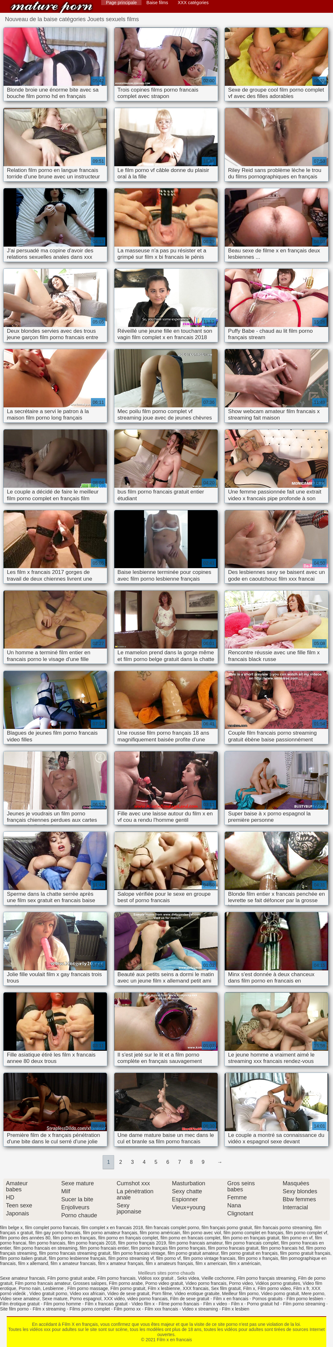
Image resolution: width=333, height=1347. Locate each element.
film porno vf (168, 1258)
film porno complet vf (306, 1232)
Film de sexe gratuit (189, 1298)
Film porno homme (62, 1303)
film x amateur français (120, 1263)
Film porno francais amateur (43, 1283)
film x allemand (33, 1263)
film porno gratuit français (305, 1253)
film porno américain (160, 1232)
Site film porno (14, 1308)
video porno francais (147, 1298)
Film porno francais (116, 1278)
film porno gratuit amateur (193, 1253)
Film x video (215, 1303)
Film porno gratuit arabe (71, 1278)
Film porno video (274, 1288)
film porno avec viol (202, 1232)
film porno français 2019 (142, 1242)
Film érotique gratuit (20, 1303)
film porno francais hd (282, 1248)
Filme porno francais (178, 1303)
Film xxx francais (161, 1308)
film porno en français (74, 1237)
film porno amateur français (110, 1232)
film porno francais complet (252, 1242)
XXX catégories (193, 2)
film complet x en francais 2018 (112, 1227)
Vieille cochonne (217, 1278)
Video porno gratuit (280, 1293)
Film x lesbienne (164, 1288)
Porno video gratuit (164, 1283)
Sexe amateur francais (22, 1278)
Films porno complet (89, 1308)
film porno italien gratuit (23, 1258)
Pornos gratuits (267, 1298)
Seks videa (188, 1278)
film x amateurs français (169, 1263)
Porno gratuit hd (263, 1303)
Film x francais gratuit (106, 1303)
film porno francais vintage (139, 1253)
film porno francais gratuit (233, 1248)
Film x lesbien (235, 1308)
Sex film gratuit (226, 1288)
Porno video (241, 1283)
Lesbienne (54, 1288)
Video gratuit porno (48, 1293)
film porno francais (47, 1242)
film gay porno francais (58, 1232)
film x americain (211, 1263)
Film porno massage (87, 1288)
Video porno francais (205, 1283)
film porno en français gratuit (251, 1237)
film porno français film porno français (168, 1248)
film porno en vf (297, 1237)
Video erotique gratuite (197, 1293)
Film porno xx (127, 1308)
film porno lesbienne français (77, 1258)
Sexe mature (54, 1298)
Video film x (143, 1303)
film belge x (11, 1227)
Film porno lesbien (305, 1298)
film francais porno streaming (283, 1227)
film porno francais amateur (195, 1242)
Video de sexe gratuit (128, 1293)
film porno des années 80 (25, 1237)
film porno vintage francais (209, 1258)
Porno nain (29, 1288)
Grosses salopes (89, 1283)
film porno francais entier (104, 1248)
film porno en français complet (128, 1237)
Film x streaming (49, 1308)
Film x (249, 1288)
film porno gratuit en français (249, 1253)
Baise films (157, 2)
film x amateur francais (73, 1263)
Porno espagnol (85, 1298)
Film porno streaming (304, 1303)
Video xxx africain (87, 1293)
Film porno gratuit (127, 1288)
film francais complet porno (172, 1227)
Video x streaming (200, 1308)
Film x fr (301, 1288)
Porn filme (162, 1293)
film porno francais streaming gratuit (74, 1253)
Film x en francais (51, 7)
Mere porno (312, 1293)
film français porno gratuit (227, 1227)
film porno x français (258, 1258)
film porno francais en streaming (45, 1248)
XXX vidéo (114, 1298)
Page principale (121, 2)
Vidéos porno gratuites (277, 1283)
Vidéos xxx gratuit (156, 1278)
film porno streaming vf (131, 1258)
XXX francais (195, 1288)
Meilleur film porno (240, 1293)
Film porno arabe (126, 1283)
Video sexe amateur (20, 1298)
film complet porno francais (52, 1227)
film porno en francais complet (190, 1237)
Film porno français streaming (266, 1278)
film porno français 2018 (92, 1242)
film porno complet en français (253, 1232)
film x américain (244, 1263)
